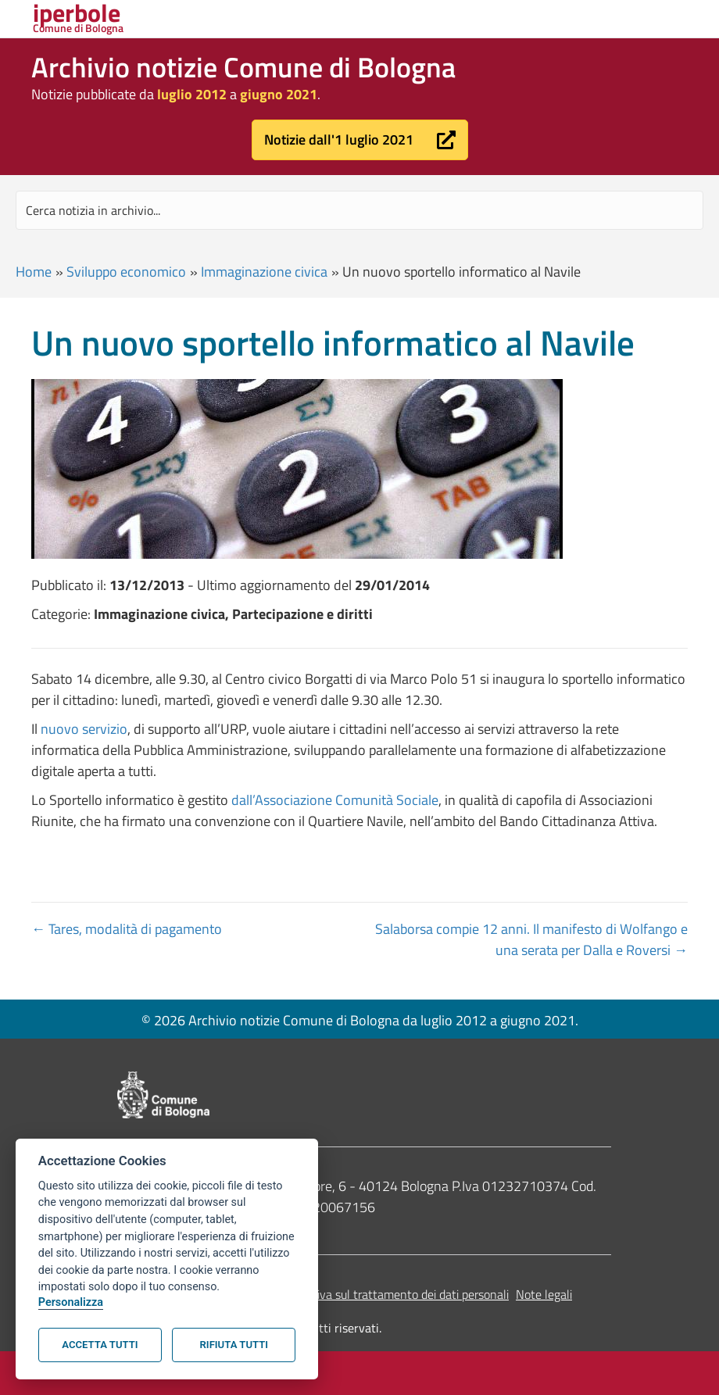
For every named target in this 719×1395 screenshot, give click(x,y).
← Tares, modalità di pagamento (126, 928)
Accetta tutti (100, 1344)
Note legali (544, 1294)
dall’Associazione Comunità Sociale (334, 799)
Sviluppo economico (126, 271)
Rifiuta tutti (234, 1344)
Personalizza (70, 1302)
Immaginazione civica (264, 271)
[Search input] (359, 210)
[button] (360, 140)
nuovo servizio (84, 728)
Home (34, 271)
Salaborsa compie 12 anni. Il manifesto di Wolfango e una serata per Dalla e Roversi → (531, 939)
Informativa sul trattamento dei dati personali (390, 1294)
